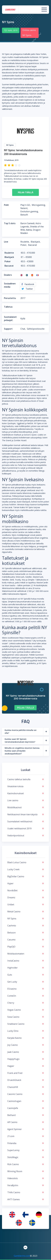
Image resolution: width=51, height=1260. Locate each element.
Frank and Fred (25, 1073)
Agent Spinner (25, 1129)
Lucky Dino (25, 1030)
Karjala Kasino (25, 1037)
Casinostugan (25, 1101)
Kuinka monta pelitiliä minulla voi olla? (20, 731)
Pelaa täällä (25, 192)
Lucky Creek (25, 869)
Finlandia (25, 1143)
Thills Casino (25, 1192)
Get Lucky (25, 981)
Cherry (25, 1002)
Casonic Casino (25, 1094)
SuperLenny (25, 1150)
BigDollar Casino (25, 876)
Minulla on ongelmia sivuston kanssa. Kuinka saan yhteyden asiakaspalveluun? (22, 751)
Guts (25, 974)
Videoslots (25, 1178)
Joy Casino (25, 1044)
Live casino (25, 800)
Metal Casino (25, 911)
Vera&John (25, 1185)
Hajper (25, 1065)
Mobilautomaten (25, 953)
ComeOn (25, 995)
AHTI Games (25, 1199)
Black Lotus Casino (25, 862)
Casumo (25, 939)
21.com (25, 1136)
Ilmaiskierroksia (25, 786)
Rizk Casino (25, 1164)
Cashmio (25, 925)
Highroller (25, 967)
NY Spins (25, 918)
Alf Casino (25, 1122)
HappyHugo (25, 1058)
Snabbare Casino (25, 1023)
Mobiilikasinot (25, 807)
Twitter (27, 288)
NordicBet (25, 890)
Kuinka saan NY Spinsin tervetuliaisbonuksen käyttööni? (20, 740)
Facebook (28, 284)
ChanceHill (25, 1087)
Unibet (25, 904)
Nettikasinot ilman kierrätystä (25, 814)
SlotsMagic (25, 1157)
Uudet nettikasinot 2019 (25, 828)
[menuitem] (12, 1215)
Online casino (29, 30)
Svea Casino (25, 1016)
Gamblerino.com (22, 1256)
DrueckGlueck (25, 1080)
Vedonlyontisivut (25, 835)
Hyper (25, 883)
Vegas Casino (25, 1009)
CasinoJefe (25, 1108)
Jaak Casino (25, 1051)
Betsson (25, 932)
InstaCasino (25, 960)
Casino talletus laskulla (25, 779)
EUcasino (25, 988)
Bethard (25, 1115)
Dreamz (25, 897)
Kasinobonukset (25, 793)
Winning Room (25, 1171)
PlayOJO (25, 946)
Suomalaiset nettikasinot (25, 821)
